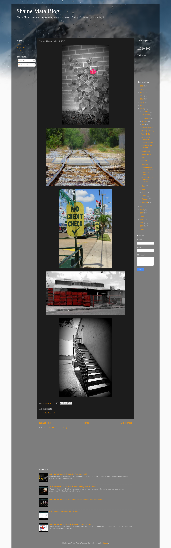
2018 (142, 92)
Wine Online (146, 134)
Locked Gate (146, 154)
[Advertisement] (59, 28)
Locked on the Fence (147, 147)
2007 (142, 219)
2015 (142, 99)
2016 (142, 96)
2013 (142, 105)
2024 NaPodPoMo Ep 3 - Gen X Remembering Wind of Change (72, 487)
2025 (142, 86)
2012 (142, 109)
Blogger (105, 543)
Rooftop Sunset (147, 127)
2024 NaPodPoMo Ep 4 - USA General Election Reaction (70, 524)
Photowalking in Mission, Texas (147, 180)
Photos (19, 50)
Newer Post (45, 423)
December (146, 111)
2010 (142, 210)
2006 (142, 223)
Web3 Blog (21, 47)
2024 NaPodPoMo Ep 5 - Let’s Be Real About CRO (68, 474)
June (144, 186)
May (143, 189)
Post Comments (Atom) (58, 428)
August (145, 121)
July (143, 125)
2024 (142, 89)
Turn (143, 157)
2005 (142, 226)
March (144, 196)
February (145, 199)
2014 (142, 102)
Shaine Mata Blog (37, 11)
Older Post (126, 423)
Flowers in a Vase (146, 174)
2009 (142, 213)
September (146, 118)
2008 (142, 216)
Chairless (145, 164)
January (145, 202)
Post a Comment (48, 413)
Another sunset (147, 142)
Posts (22, 61)
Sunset (144, 161)
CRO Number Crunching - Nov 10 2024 (63, 512)
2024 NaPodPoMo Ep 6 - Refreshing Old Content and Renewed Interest (76, 499)
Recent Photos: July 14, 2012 (147, 168)
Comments (23, 65)
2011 (142, 206)
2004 (142, 229)
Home (86, 423)
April (144, 192)
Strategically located (146, 138)
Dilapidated (146, 151)
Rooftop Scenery (148, 131)
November (146, 115)
